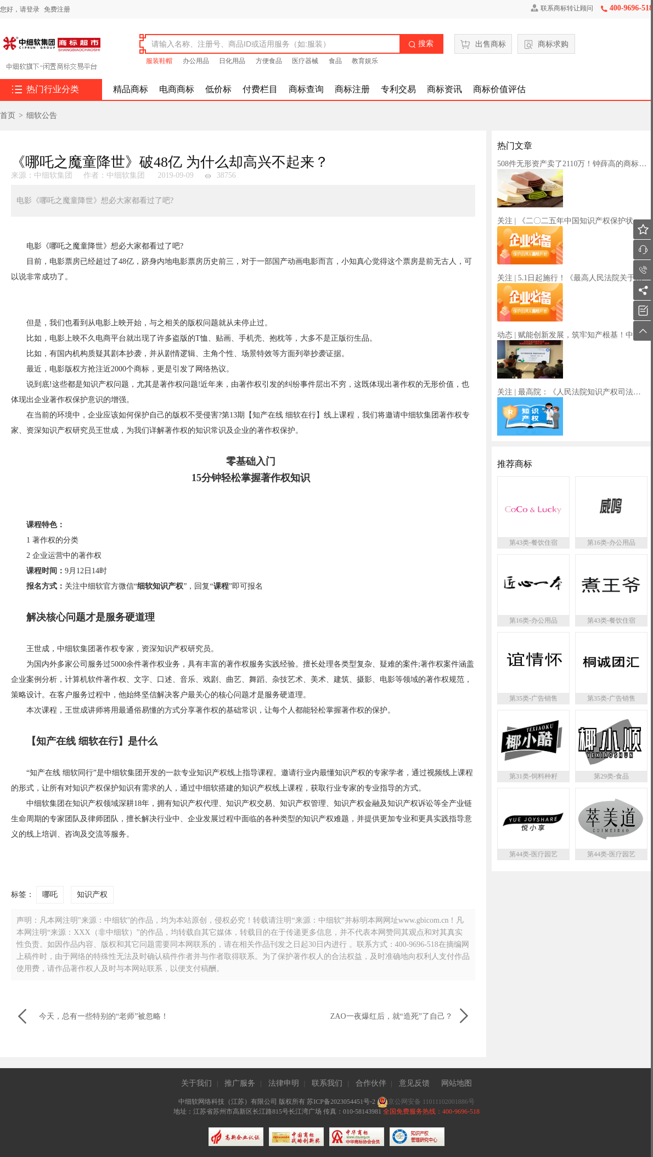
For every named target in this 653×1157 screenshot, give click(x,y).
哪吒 (50, 894)
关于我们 (196, 1083)
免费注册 (57, 9)
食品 (335, 61)
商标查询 (306, 89)
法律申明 (283, 1083)
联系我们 (327, 1083)
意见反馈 (414, 1083)
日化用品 (232, 61)
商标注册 (352, 89)
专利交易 (398, 89)
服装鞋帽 (159, 61)
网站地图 (456, 1083)
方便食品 (269, 61)
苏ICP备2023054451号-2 (342, 1101)
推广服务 (239, 1083)
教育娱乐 (365, 61)
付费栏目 (260, 89)
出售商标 (483, 44)
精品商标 (130, 89)
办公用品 (196, 61)
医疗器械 (305, 61)
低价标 (218, 89)
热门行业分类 (45, 89)
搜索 (421, 44)
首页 (7, 115)
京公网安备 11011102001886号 (426, 1101)
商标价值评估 (499, 89)
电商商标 (176, 89)
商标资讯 (444, 89)
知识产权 (92, 894)
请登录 (30, 9)
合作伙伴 (371, 1083)
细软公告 (41, 115)
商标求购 (546, 44)
